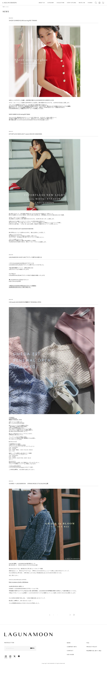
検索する (96, 3)
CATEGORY (50, 2)
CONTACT (70, 650)
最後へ (74, 615)
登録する (32, 648)
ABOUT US (42, 2)
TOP (4, 6)
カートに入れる (103, 3)
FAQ (88, 643)
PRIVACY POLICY (92, 646)
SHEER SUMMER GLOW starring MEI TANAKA (19, 114)
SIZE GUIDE (70, 654)
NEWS (69, 643)
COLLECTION (60, 2)
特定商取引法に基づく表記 (94, 650)
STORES (90, 2)
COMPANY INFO (72, 646)
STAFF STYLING (71, 2)
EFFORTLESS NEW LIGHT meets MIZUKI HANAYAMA (21, 228)
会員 (99, 3)
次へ (70, 615)
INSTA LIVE (82, 2)
